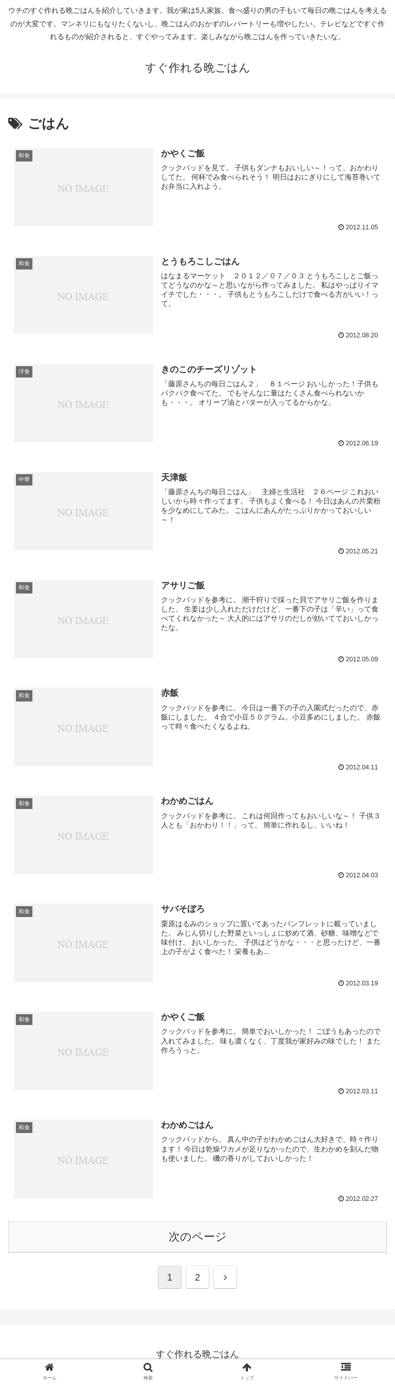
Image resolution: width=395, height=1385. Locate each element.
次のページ (198, 1237)
